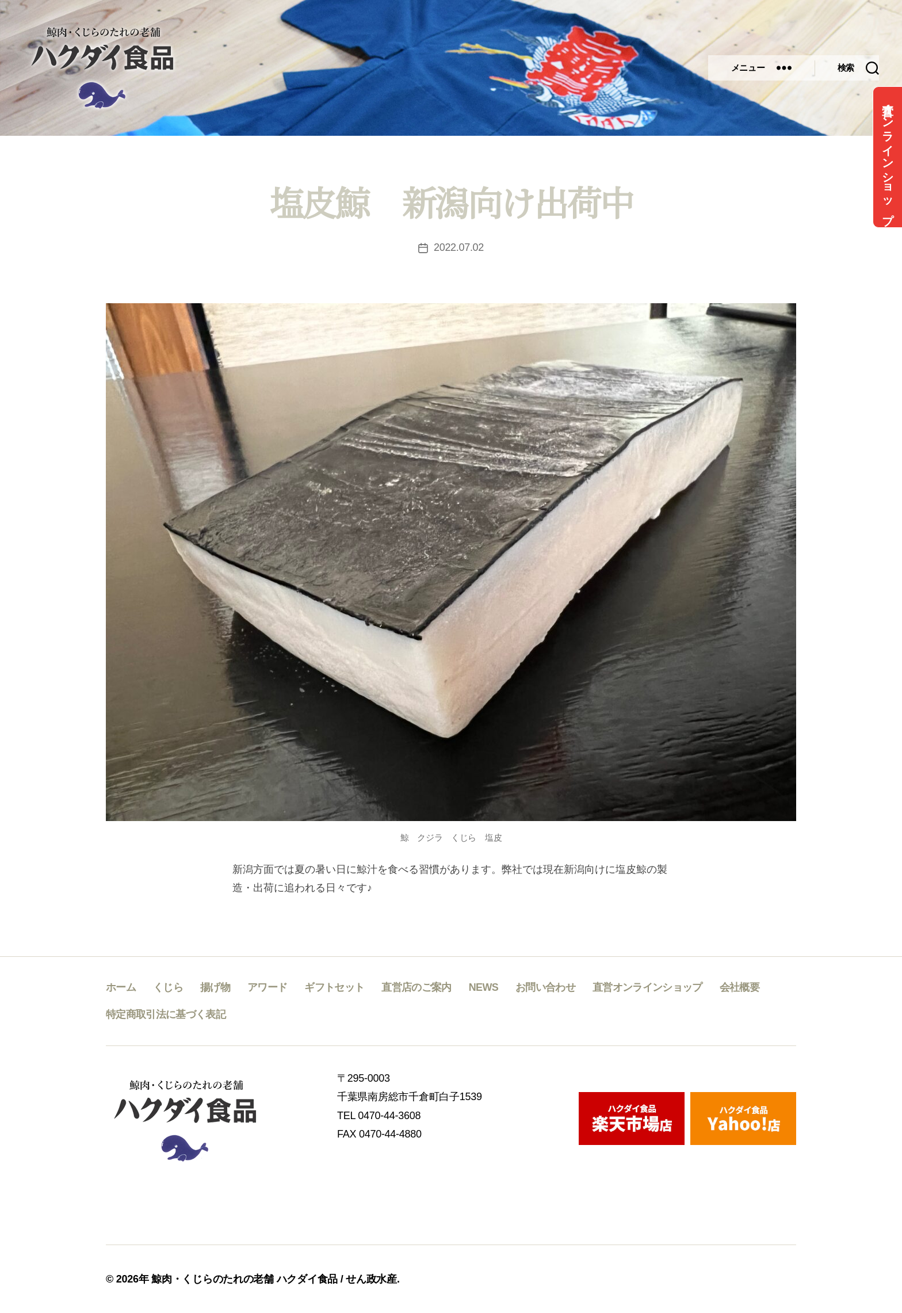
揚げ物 (215, 987)
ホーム (121, 987)
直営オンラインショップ (887, 157)
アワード (267, 987)
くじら (168, 987)
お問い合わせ (545, 987)
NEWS (483, 987)
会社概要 (739, 987)
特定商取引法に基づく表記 (166, 1014)
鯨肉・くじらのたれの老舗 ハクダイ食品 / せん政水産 (274, 1279)
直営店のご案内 (416, 987)
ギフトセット (334, 987)
